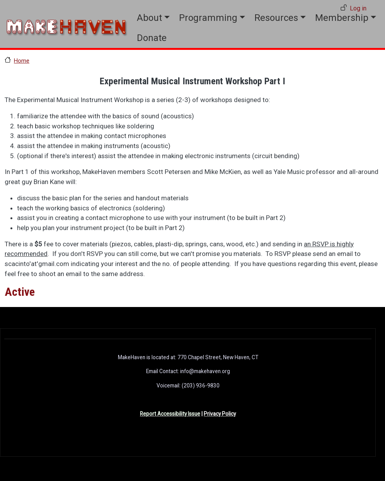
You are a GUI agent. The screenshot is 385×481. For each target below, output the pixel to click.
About (149, 17)
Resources (276, 17)
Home (21, 60)
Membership (341, 17)
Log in (358, 8)
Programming (208, 17)
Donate (152, 37)
